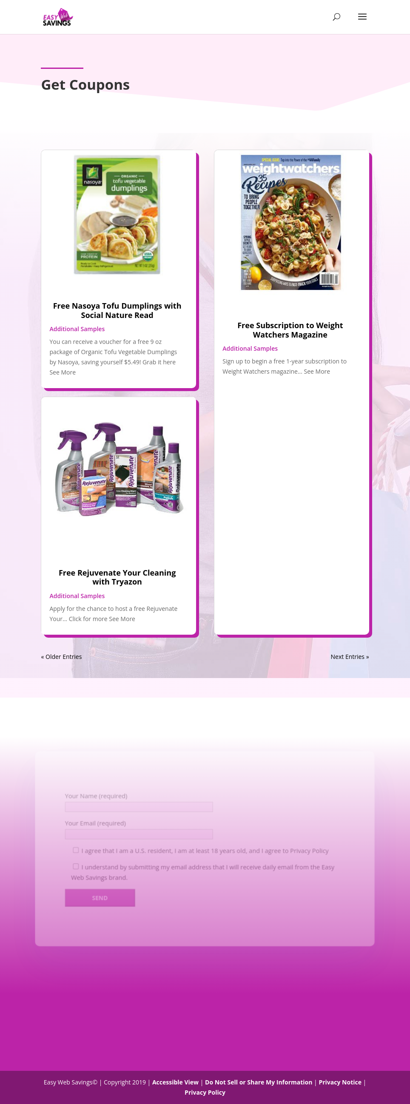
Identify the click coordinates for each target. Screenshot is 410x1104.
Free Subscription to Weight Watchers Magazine (290, 330)
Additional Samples (77, 329)
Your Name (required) (94, 795)
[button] (362, 22)
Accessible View (175, 1082)
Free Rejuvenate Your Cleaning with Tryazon (117, 577)
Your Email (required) (94, 823)
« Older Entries (61, 657)
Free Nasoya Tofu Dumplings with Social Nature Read (117, 310)
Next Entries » (350, 657)
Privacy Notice (340, 1082)
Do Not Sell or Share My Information (258, 1082)
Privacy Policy (310, 850)
